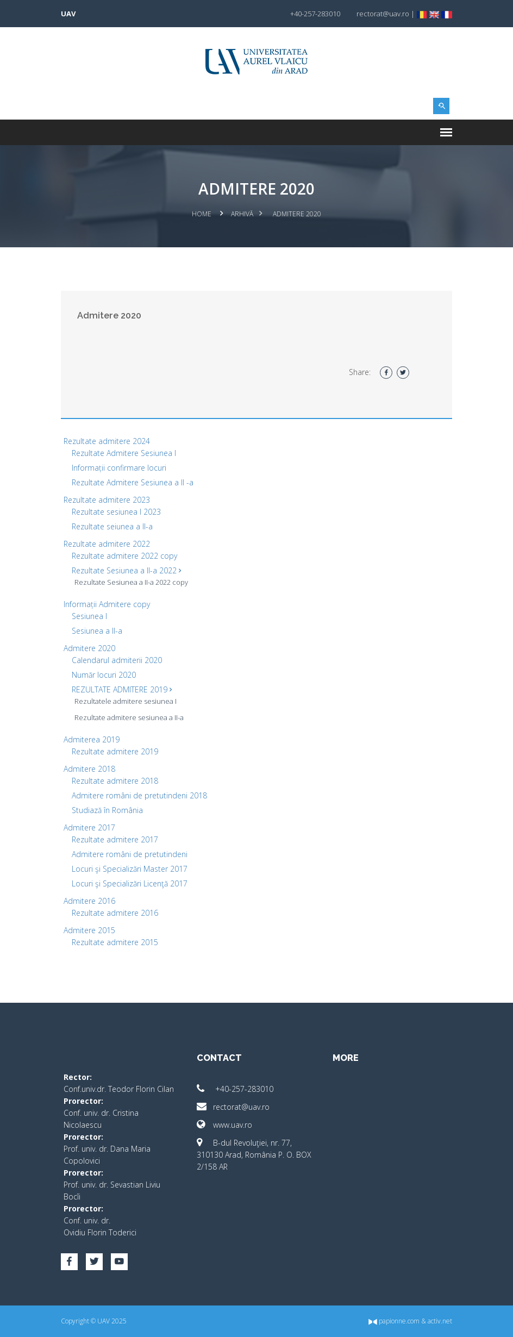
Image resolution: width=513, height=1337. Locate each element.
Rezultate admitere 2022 (107, 544)
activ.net (440, 1321)
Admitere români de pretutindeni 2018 (139, 795)
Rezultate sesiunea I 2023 (116, 512)
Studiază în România (107, 810)
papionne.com (394, 1321)
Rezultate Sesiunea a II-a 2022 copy (131, 582)
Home (201, 213)
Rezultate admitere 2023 (107, 500)
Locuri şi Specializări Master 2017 (129, 869)
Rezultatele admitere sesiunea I (125, 701)
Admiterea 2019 (92, 739)
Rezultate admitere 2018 (115, 781)
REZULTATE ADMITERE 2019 (122, 689)
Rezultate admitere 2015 (115, 942)
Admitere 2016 (89, 901)
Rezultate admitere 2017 (115, 839)
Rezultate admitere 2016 (115, 913)
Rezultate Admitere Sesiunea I (124, 453)
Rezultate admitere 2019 (115, 751)
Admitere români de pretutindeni (129, 854)
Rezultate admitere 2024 (107, 441)
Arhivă (242, 213)
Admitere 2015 (89, 930)
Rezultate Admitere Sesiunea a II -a (132, 482)
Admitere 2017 (89, 827)
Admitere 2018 (89, 769)
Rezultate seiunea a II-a (112, 526)
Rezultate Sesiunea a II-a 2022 (126, 570)
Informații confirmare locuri (119, 468)
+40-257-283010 (235, 1089)
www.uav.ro (224, 1125)
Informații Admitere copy (107, 604)
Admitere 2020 (89, 648)
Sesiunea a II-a (97, 631)
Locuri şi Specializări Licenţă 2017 (129, 883)
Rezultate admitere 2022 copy (124, 556)
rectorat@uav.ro (233, 1107)
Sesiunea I (89, 616)
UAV (68, 13)
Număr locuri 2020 (104, 675)
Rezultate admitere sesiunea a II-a (129, 717)
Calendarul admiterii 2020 (117, 660)
